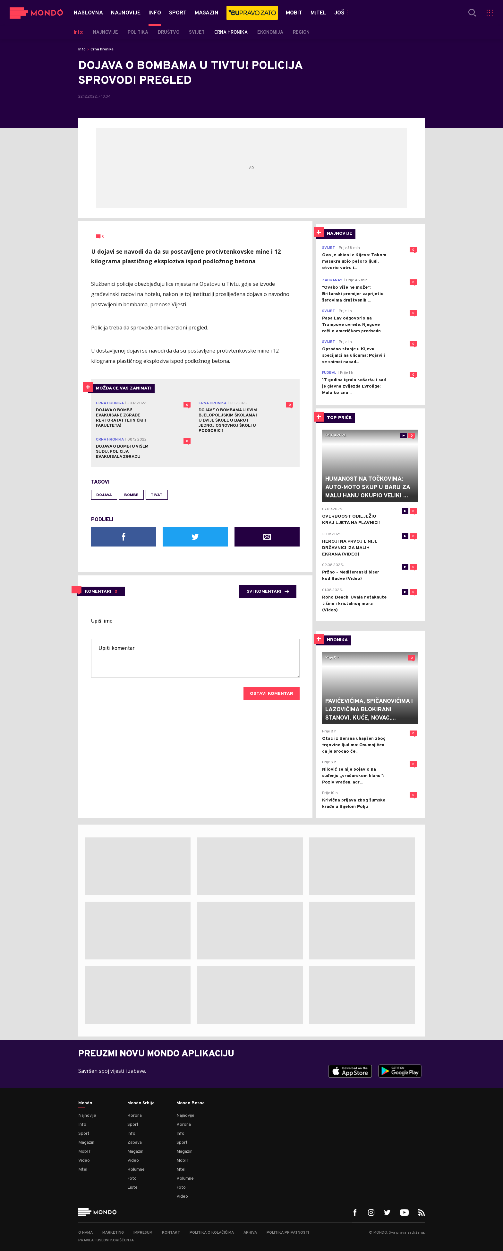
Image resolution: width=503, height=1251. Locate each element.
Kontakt (171, 1232)
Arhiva (250, 1232)
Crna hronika (102, 49)
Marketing (113, 1232)
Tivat (157, 495)
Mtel (82, 1169)
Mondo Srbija (141, 1103)
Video (84, 1160)
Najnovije (87, 1115)
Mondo (85, 1103)
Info (82, 49)
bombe (131, 495)
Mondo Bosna (190, 1103)
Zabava (134, 1142)
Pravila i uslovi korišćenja (106, 1240)
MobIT (84, 1151)
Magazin (86, 1142)
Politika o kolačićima (212, 1232)
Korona (134, 1115)
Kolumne (136, 1169)
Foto (132, 1178)
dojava (104, 495)
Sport (84, 1133)
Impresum (142, 1232)
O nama (85, 1232)
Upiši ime (102, 621)
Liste (132, 1187)
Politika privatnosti (288, 1232)
